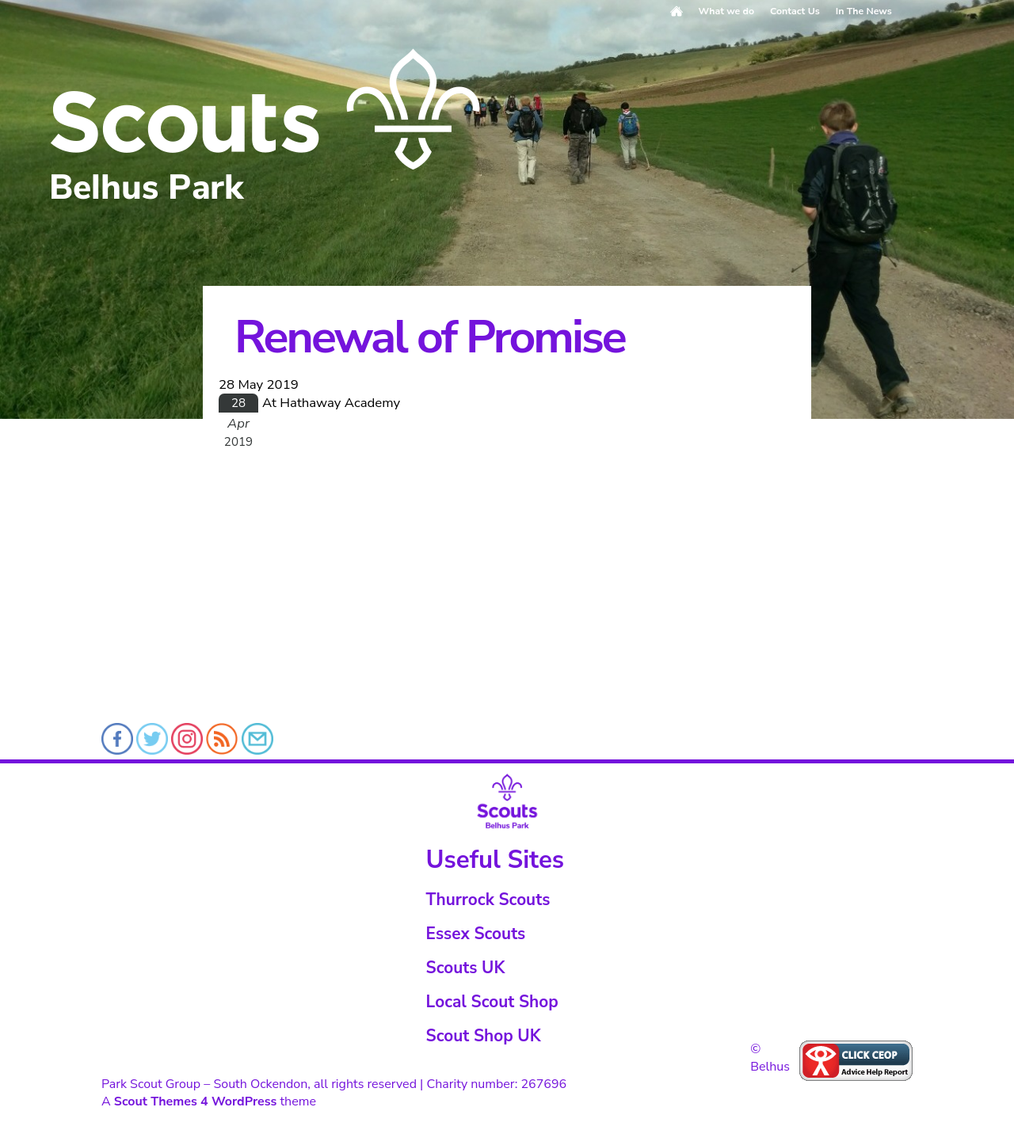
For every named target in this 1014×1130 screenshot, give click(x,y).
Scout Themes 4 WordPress (195, 1101)
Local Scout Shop (492, 1002)
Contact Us (795, 11)
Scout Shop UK (483, 1036)
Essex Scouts (476, 934)
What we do (727, 11)
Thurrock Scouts (488, 899)
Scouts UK (465, 968)
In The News (864, 11)
